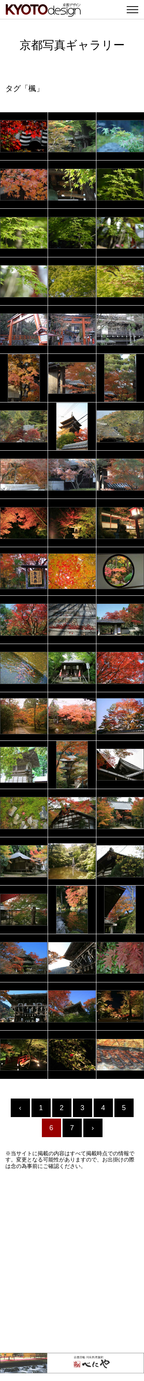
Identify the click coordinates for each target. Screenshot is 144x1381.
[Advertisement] (72, 1261)
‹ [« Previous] (20, 1108)
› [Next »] (93, 1128)
